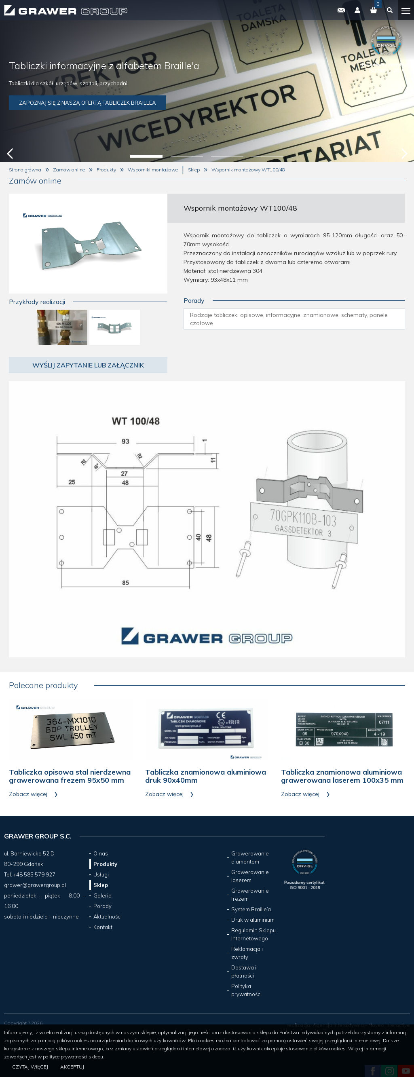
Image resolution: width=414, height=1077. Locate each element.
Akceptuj (72, 1067)
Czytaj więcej (30, 1067)
